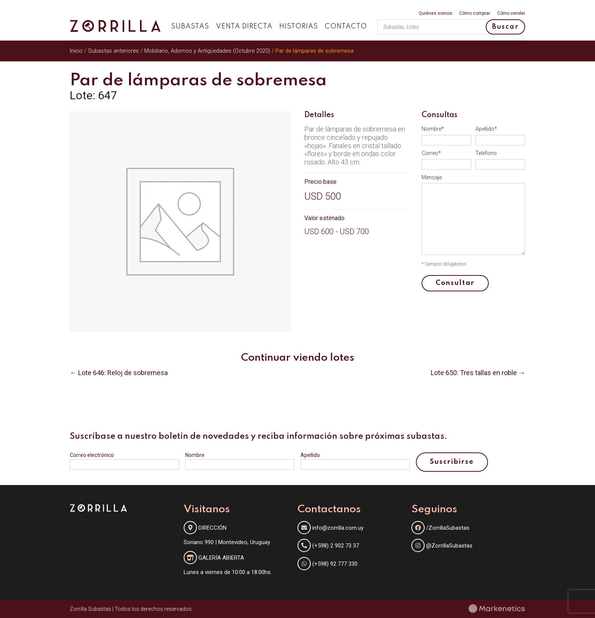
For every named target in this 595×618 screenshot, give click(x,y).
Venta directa (244, 26)
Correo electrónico (92, 455)
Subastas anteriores (113, 50)
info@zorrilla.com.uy (338, 527)
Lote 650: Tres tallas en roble (474, 373)
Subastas (190, 26)
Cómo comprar (474, 13)
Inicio (76, 50)
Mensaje (432, 177)
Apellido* (486, 129)
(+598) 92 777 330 (334, 563)
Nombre (195, 455)
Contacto (346, 26)
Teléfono (486, 153)
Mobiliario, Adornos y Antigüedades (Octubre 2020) (207, 50)
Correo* (431, 153)
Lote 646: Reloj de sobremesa (123, 373)
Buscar (505, 26)
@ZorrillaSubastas (441, 545)
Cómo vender (511, 13)
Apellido (310, 455)
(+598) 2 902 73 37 (335, 545)
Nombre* (433, 129)
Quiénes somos (435, 13)
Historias (298, 26)
